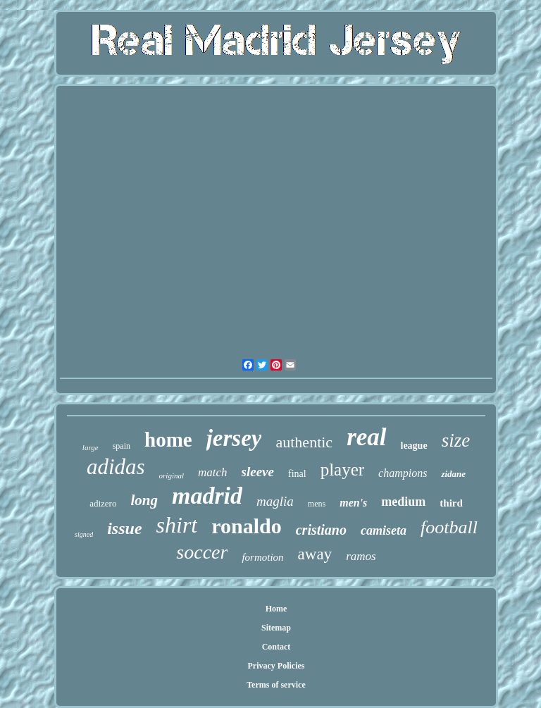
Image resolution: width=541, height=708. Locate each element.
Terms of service (276, 685)
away (315, 554)
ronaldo (246, 526)
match (213, 472)
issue (124, 528)
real (366, 437)
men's (353, 503)
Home (276, 609)
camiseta (383, 530)
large (90, 447)
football (449, 527)
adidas (116, 466)
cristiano (321, 530)
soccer (202, 552)
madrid (207, 496)
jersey (234, 438)
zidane (453, 473)
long (144, 500)
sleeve (258, 471)
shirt (177, 525)
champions (402, 473)
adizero (102, 503)
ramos (361, 556)
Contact (276, 647)
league (414, 445)
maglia (275, 501)
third (451, 503)
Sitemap (276, 628)
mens (316, 504)
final (297, 473)
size (456, 440)
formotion (262, 557)
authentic (303, 442)
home (168, 439)
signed (84, 534)
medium (403, 502)
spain (121, 446)
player (342, 469)
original (171, 475)
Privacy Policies (275, 666)
